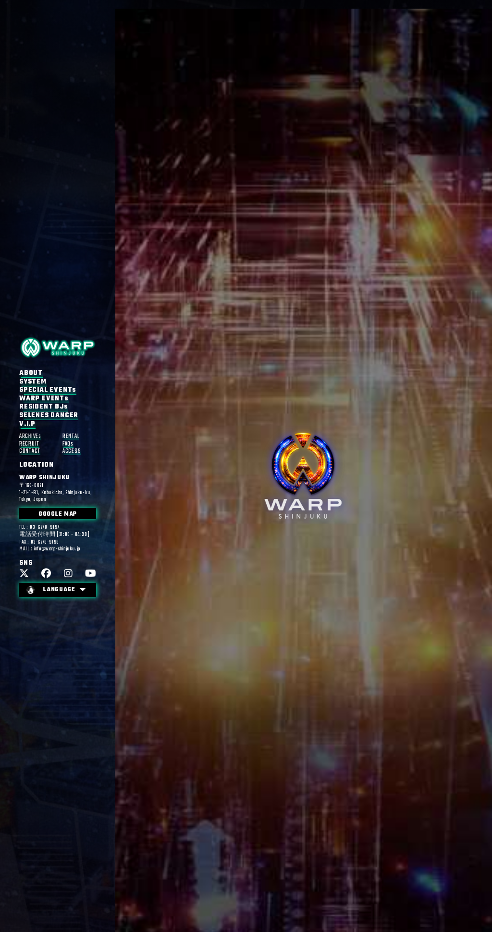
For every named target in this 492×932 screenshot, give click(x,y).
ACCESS (71, 451)
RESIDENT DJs (43, 407)
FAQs (68, 443)
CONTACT (29, 451)
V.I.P (27, 424)
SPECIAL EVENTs (47, 390)
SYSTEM (33, 381)
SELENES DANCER (48, 415)
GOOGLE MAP (57, 514)
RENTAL (70, 436)
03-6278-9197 (45, 527)
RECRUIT (29, 443)
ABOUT (31, 373)
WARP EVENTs (44, 398)
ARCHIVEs (30, 436)
